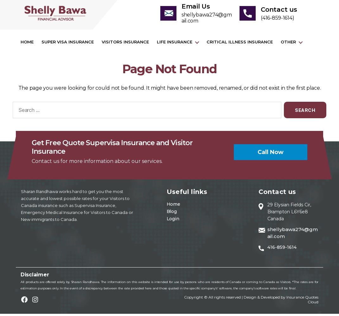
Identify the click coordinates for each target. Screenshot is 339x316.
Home (27, 44)
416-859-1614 (282, 249)
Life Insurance (174, 44)
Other (288, 44)
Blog (172, 213)
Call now (271, 154)
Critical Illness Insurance (240, 44)
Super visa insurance (68, 44)
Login (173, 221)
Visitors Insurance (125, 44)
